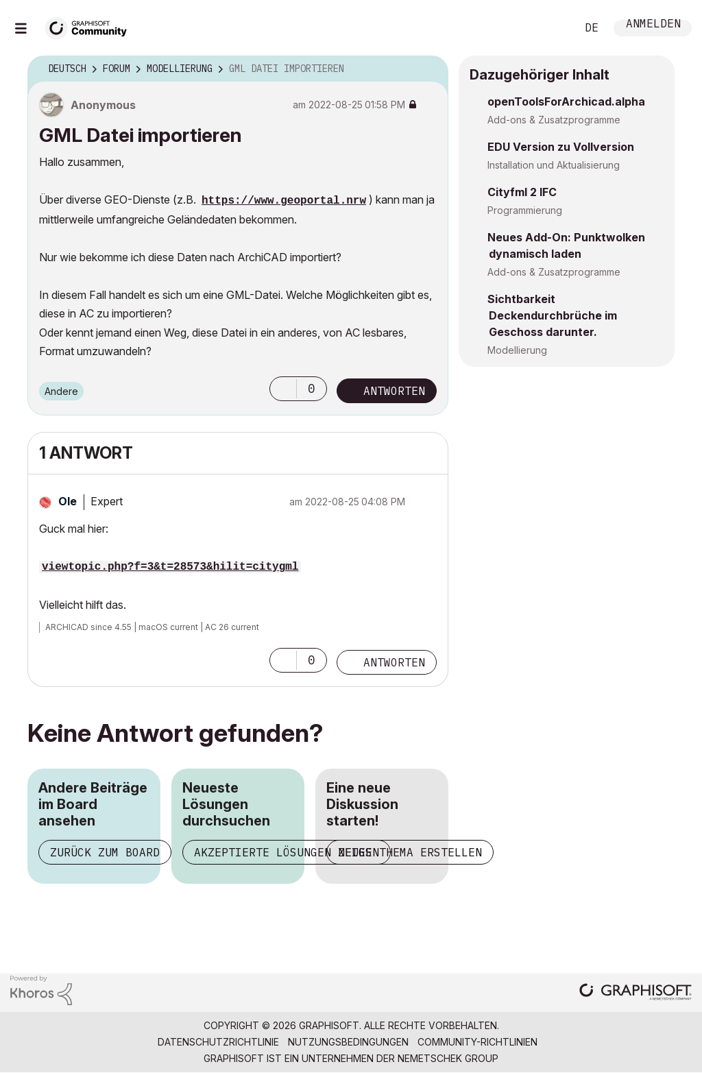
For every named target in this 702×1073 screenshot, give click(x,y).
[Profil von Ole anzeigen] (67, 501)
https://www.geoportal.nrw (284, 201)
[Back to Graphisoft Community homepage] (90, 26)
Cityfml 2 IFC (522, 192)
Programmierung (524, 210)
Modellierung (517, 350)
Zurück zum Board (105, 852)
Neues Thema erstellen (410, 852)
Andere (61, 391)
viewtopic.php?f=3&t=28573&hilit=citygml (170, 567)
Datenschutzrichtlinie (218, 1042)
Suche (550, 28)
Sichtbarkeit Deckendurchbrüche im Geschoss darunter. (552, 315)
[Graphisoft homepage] (635, 993)
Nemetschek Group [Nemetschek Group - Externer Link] (448, 1058)
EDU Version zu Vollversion (560, 147)
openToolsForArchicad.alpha (566, 101)
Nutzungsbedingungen (348, 1042)
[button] (283, 388)
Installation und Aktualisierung (553, 165)
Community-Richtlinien (477, 1042)
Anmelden (653, 25)
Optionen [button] (429, 69)
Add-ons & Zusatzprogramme (553, 119)
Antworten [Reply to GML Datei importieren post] (394, 391)
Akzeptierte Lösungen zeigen (286, 852)
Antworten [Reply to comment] (394, 662)
